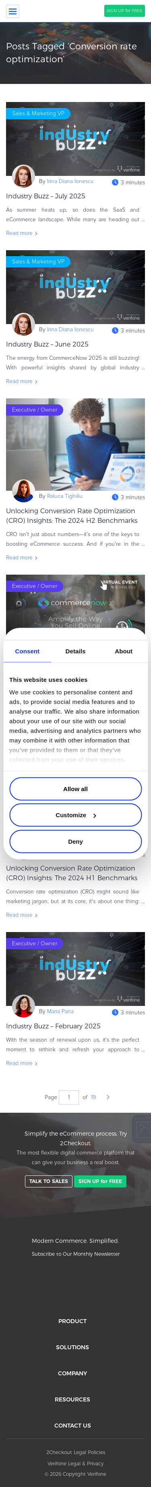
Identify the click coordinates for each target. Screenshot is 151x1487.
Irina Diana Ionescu (70, 181)
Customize (76, 815)
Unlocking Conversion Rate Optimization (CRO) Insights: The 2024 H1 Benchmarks (71, 873)
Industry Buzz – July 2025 (48, 196)
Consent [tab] (27, 650)
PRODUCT (72, 1321)
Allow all (75, 788)
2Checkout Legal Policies (75, 1452)
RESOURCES (72, 1399)
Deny (75, 841)
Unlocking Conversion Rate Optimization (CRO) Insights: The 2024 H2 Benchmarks (71, 515)
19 (93, 1097)
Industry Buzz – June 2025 (50, 344)
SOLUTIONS (72, 1347)
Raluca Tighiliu (65, 496)
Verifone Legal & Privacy (75, 1463)
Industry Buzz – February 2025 (53, 1026)
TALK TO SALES (48, 1181)
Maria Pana (60, 1011)
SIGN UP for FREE (125, 10)
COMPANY (72, 1373)
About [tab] (123, 650)
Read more (19, 233)
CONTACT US (72, 1425)
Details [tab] (76, 650)
